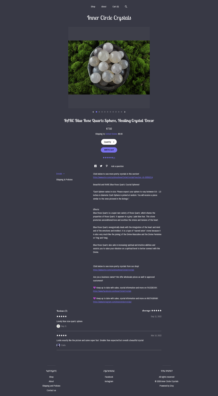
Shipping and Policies (51, 385)
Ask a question (117, 166)
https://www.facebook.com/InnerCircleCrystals (112, 291)
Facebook (109, 376)
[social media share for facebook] (95, 166)
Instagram (109, 381)
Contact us (51, 390)
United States (111, 133)
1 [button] (96, 112)
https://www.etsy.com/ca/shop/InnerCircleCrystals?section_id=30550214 (123, 177)
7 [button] (113, 112)
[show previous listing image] (93, 112)
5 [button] (107, 112)
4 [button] (105, 112)
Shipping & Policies (64, 179)
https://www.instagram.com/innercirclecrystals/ (112, 301)
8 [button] (116, 112)
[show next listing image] (125, 112)
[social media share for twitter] (101, 166)
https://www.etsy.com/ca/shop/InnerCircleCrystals (113, 269)
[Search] (126, 6)
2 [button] (99, 112)
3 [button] (102, 112)
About (103, 6)
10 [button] (121, 112)
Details (60, 173)
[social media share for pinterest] (107, 166)
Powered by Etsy (167, 385)
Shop (93, 6)
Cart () (115, 6)
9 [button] (118, 112)
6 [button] (110, 112)
